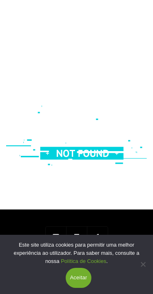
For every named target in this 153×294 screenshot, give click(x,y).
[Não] (143, 264)
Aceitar (78, 277)
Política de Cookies (83, 261)
